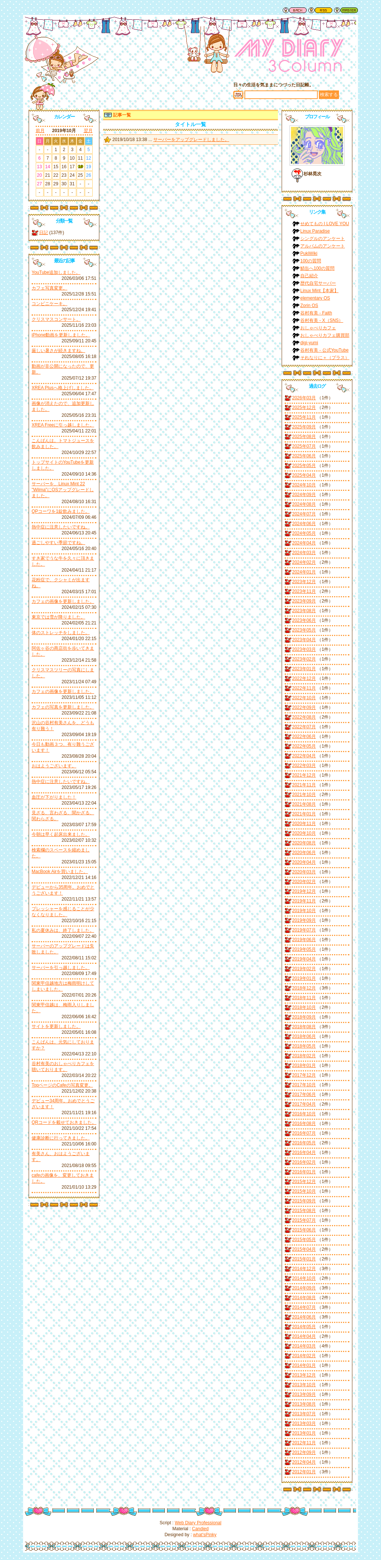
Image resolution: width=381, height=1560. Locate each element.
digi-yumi (309, 342)
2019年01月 (304, 978)
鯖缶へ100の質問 (317, 268)
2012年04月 (304, 1462)
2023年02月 (304, 659)
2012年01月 (304, 1471)
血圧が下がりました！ (54, 797)
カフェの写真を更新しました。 (63, 707)
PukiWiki (308, 253)
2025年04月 (304, 475)
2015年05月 (304, 1239)
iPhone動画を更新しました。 (61, 335)
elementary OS (315, 298)
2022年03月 (304, 765)
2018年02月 (304, 1055)
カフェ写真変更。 (49, 288)
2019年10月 (304, 910)
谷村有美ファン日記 (289, 57)
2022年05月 (304, 746)
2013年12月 (304, 1375)
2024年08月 (304, 504)
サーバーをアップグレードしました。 (191, 139)
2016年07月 (304, 1133)
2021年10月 (304, 794)
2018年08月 (304, 1026)
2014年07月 (304, 1307)
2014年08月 (304, 1297)
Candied (200, 1528)
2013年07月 (304, 1413)
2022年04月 (304, 755)
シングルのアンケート (322, 238)
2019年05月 (304, 949)
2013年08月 (304, 1404)
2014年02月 (304, 1355)
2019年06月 (304, 939)
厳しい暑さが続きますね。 (58, 350)
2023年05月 (304, 630)
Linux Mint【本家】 (319, 290)
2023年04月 (304, 639)
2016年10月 (304, 1113)
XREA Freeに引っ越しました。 (63, 425)
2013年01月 (304, 1433)
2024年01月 (304, 572)
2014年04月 (304, 1336)
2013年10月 (304, 1384)
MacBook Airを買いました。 (60, 871)
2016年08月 (304, 1123)
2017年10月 (304, 1084)
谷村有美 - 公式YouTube (324, 350)
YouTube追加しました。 (56, 272)
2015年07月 (304, 1220)
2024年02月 (304, 562)
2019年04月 (304, 959)
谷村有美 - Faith (316, 313)
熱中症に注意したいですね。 (61, 527)
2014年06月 (304, 1317)
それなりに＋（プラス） (324, 357)
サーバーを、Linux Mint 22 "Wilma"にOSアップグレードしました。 (63, 489)
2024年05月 (304, 533)
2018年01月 (304, 1065)
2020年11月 (304, 823)
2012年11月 (304, 1442)
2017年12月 (304, 1075)
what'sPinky (205, 1534)
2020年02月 (304, 881)
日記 (43, 232)
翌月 (88, 130)
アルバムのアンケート (322, 246)
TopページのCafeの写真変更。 (62, 1085)
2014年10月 (304, 1278)
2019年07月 (304, 930)
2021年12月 (304, 775)
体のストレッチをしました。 (61, 632)
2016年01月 (304, 1171)
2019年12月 (304, 891)
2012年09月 (304, 1452)
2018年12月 (304, 988)
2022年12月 (304, 678)
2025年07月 (304, 446)
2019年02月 (304, 968)
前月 (40, 130)
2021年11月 (304, 784)
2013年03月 (304, 1423)
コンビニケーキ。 (49, 303)
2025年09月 (304, 426)
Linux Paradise (315, 231)
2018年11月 (304, 997)
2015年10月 (304, 1191)
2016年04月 (304, 1152)
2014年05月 (304, 1326)
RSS (320, 10)
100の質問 (310, 260)
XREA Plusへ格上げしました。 (63, 387)
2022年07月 (304, 726)
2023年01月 (304, 668)
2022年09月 (304, 707)
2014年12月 (304, 1268)
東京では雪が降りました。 (58, 617)
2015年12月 (304, 1181)
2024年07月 (304, 514)
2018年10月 (304, 1007)
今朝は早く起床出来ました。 (61, 834)
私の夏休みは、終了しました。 (63, 930)
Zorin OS (309, 305)
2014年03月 (304, 1346)
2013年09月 (304, 1394)
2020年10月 (304, 833)
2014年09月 (304, 1288)
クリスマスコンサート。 (56, 319)
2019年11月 (304, 901)
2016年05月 (304, 1142)
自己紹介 (309, 275)
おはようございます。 (54, 765)
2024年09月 (304, 494)
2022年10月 (304, 697)
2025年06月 (304, 455)
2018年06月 (304, 1036)
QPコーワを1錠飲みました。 (61, 511)
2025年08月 (304, 436)
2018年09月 (304, 1017)
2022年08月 (304, 717)
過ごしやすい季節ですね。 (58, 542)
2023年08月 (304, 610)
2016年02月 (304, 1162)
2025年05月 (304, 465)
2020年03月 (304, 872)
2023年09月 (304, 601)
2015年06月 (304, 1230)
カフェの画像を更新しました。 (63, 601)
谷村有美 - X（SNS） (321, 320)
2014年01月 (304, 1365)
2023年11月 (304, 591)
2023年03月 (304, 649)
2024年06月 (304, 523)
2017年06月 (304, 1094)
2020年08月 (304, 842)
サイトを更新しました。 (56, 1026)
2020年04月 (304, 862)
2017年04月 (304, 1104)
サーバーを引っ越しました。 (61, 967)
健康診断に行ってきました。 (61, 1138)
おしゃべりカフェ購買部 (324, 335)
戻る (295, 10)
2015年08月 (304, 1210)
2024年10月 (304, 485)
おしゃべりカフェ (318, 327)
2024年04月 (304, 543)
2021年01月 (304, 813)
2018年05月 (304, 1046)
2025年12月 (304, 407)
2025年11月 (304, 417)
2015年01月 (304, 1259)
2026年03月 (304, 397)
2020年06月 (304, 852)
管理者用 (346, 10)
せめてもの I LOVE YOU (324, 223)
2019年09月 (304, 920)
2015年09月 (304, 1200)
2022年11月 (304, 688)
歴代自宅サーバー (318, 283)
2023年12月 (304, 581)
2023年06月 (304, 620)
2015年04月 (304, 1249)
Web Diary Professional (198, 1522)
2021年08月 (304, 804)
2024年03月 (304, 552)
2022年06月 (304, 736)
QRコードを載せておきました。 (64, 1122)
